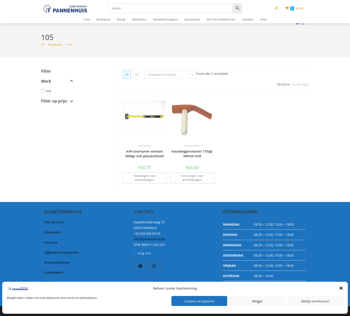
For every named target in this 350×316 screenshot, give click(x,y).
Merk (57, 81)
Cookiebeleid (53, 272)
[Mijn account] (276, 8)
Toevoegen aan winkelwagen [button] (144, 178)
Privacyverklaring (56, 262)
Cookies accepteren (199, 301)
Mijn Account (53, 222)
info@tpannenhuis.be (149, 239)
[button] (341, 288)
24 (299, 84)
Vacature (50, 242)
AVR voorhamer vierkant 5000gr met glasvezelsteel (144, 153)
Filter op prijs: (57, 101)
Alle (306, 84)
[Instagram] (154, 266)
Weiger (257, 301)
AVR (48, 91)
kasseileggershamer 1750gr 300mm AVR (192, 153)
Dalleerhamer (192, 146)
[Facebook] (140, 266)
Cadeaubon (52, 232)
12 (293, 84)
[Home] (42, 45)
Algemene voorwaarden (61, 252)
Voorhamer (144, 146)
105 (69, 45)
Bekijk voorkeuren (315, 301)
